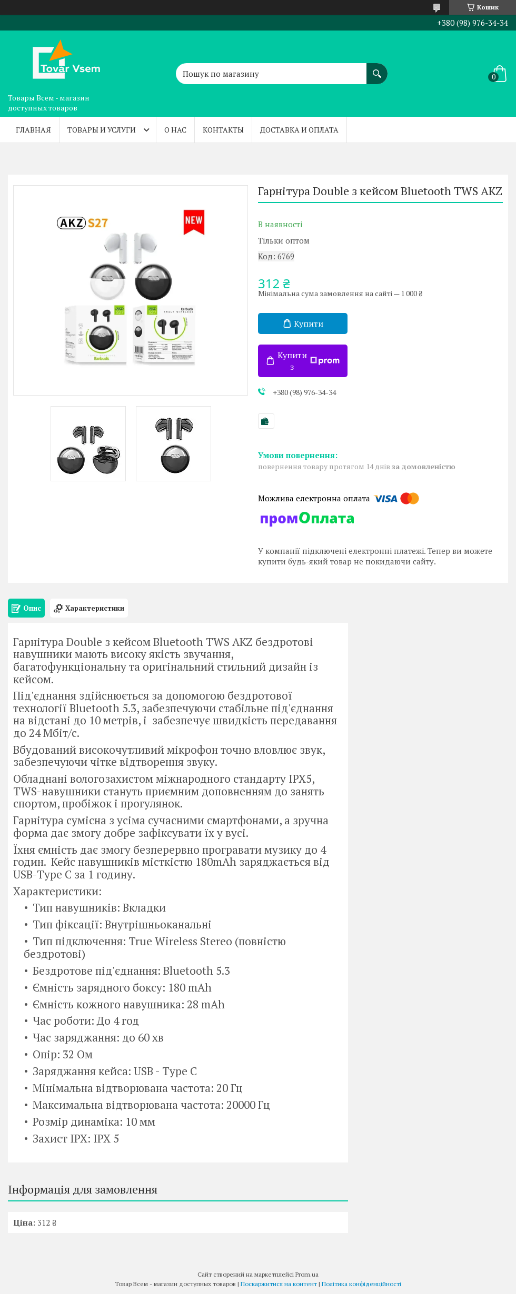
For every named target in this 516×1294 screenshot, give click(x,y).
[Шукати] (377, 68)
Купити (308, 323)
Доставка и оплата (299, 130)
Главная (33, 130)
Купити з (308, 360)
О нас (175, 130)
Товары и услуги (101, 130)
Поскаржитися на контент (279, 1284)
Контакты (223, 130)
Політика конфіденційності (361, 1284)
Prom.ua (307, 1274)
